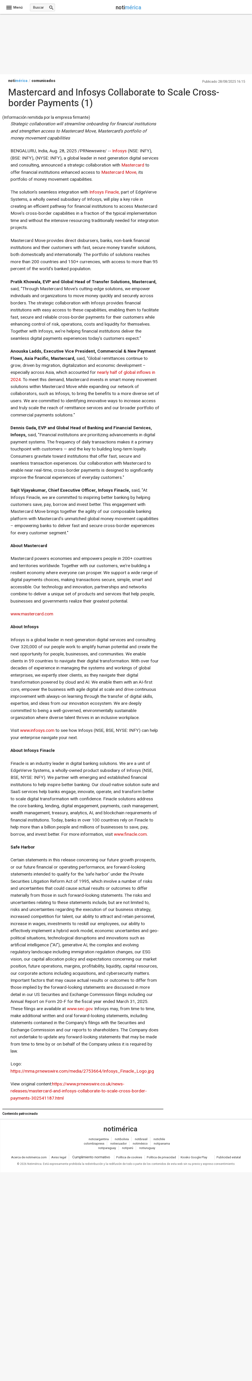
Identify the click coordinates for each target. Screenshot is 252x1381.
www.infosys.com (37, 730)
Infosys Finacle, (104, 192)
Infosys (119, 151)
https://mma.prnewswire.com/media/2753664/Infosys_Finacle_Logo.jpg (82, 1071)
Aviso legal (58, 1157)
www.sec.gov (79, 1009)
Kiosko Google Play (194, 1157)
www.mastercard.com (31, 614)
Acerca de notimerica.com (29, 1157)
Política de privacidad (161, 1157)
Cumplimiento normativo (91, 1157)
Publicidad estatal (229, 1157)
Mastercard (132, 165)
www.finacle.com (130, 834)
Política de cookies (129, 1157)
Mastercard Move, (119, 172)
